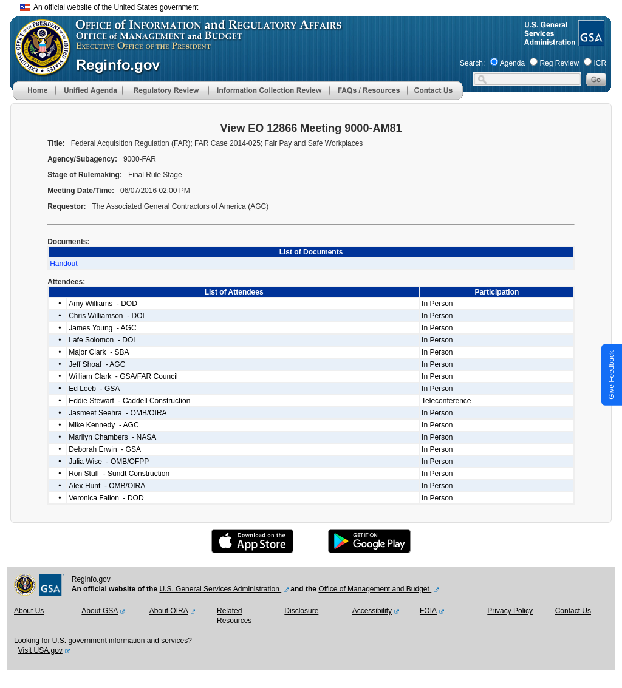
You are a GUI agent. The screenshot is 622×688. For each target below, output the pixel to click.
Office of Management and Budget (374, 589)
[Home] (34, 97)
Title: (57, 143)
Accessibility (372, 611)
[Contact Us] (435, 97)
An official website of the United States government (109, 7)
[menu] (88, 90)
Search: (472, 63)
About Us (29, 611)
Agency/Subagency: (83, 159)
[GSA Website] (590, 41)
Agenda (512, 63)
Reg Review (559, 63)
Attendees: (67, 282)
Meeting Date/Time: (81, 190)
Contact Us (573, 611)
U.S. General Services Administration (220, 589)
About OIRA (168, 611)
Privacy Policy (510, 611)
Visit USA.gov (40, 650)
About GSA (99, 611)
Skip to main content (318, 6)
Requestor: (67, 206)
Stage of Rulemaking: (85, 175)
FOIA (428, 611)
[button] (88, 90)
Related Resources (234, 616)
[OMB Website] (38, 70)
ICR (599, 63)
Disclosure (301, 611)
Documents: (69, 241)
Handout (63, 263)
